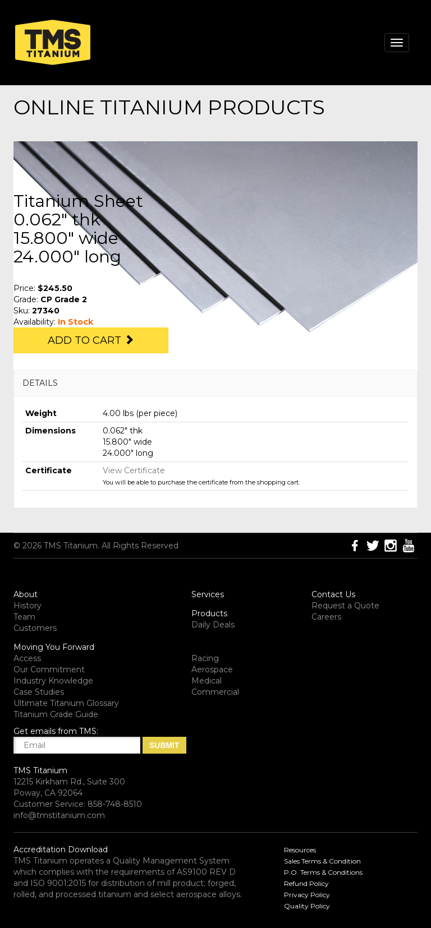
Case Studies (38, 692)
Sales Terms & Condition (322, 861)
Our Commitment (49, 669)
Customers (35, 628)
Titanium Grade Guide (55, 714)
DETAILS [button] (40, 383)
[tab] (215, 383)
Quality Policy (307, 906)
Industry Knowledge (53, 681)
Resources (300, 850)
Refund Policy (306, 883)
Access (27, 658)
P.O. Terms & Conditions (323, 872)
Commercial (215, 692)
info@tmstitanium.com (59, 815)
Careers (326, 617)
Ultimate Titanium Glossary (66, 703)
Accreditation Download (60, 849)
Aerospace (212, 669)
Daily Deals (213, 625)
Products (209, 613)
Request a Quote (345, 606)
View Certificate (134, 470)
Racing (205, 658)
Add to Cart (91, 340)
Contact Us (333, 594)
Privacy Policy (307, 894)
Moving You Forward (53, 647)
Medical (206, 681)
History (27, 606)
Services (207, 594)
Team (24, 617)
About (25, 594)
